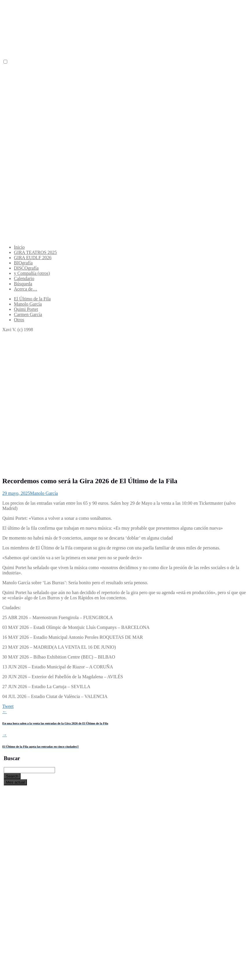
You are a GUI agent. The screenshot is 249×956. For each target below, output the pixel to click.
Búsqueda (23, 283)
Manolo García (28, 304)
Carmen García (28, 314)
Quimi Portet (26, 309)
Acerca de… (25, 288)
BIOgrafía (23, 262)
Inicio (19, 247)
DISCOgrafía (26, 268)
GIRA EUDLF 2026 (33, 257)
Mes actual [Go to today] (15, 782)
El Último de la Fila (32, 298)
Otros (19, 319)
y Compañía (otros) (32, 273)
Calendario (24, 278)
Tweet (8, 706)
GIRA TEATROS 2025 (35, 252)
